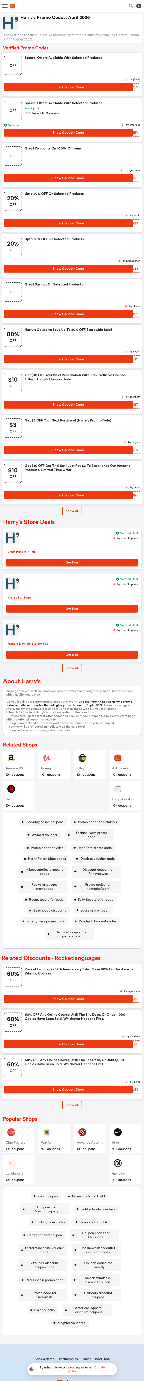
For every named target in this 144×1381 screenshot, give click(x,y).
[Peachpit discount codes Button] (37, 920)
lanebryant (14, 1157)
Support (90, 1332)
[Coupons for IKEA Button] (92, 1201)
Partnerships (68, 1324)
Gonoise (118, 1157)
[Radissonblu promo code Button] (36, 1256)
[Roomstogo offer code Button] (102, 887)
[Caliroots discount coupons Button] (97, 1267)
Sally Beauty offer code (47, 898)
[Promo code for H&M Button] (87, 1180)
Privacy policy (74, 1356)
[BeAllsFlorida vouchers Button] (98, 1191)
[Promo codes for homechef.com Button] (45, 887)
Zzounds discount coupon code (43, 1245)
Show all (72, 1088)
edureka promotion (45, 909)
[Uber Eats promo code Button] (93, 844)
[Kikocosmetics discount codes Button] (69, 865)
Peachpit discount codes (39, 919)
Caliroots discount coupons (99, 1266)
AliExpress (120, 768)
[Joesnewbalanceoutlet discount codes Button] (69, 1234)
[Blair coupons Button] (35, 1278)
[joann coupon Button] (46, 1180)
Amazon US (14, 768)
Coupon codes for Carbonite (96, 1212)
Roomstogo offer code (103, 887)
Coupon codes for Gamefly (102, 1245)
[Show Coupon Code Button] (68, 87)
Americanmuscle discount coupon (97, 1256)
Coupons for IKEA (93, 1201)
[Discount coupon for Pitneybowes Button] (40, 876)
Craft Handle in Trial (22, 551)
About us (54, 1332)
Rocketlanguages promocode (104, 876)
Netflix (11, 799)
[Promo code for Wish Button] (45, 844)
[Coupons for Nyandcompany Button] (45, 1191)
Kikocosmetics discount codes (71, 865)
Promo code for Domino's (97, 822)
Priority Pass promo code (93, 909)
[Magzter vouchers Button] (70, 1288)
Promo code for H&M (88, 1179)
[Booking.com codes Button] (49, 1201)
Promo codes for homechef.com (47, 887)
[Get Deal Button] (72, 562)
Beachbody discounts (96, 898)
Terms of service (95, 1356)
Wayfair (47, 1126)
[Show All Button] (72, 1088)
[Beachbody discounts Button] (94, 898)
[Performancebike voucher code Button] (70, 1223)
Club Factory (15, 1126)
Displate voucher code (97, 854)
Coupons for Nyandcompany (46, 1190)
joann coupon (48, 1179)
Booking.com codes (50, 1201)
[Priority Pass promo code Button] (91, 909)
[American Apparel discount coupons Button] (87, 1278)
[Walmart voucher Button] (43, 833)
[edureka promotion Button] (43, 909)
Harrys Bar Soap (19, 597)
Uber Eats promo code (95, 843)
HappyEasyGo (123, 799)
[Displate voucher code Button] (96, 855)
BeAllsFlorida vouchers (100, 1190)
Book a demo (44, 1324)
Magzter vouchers (71, 1288)
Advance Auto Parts (92, 1126)
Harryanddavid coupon (42, 1212)
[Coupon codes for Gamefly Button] (101, 1245)
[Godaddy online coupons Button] (43, 822)
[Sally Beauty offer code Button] (46, 898)
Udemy (46, 768)
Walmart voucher (44, 833)
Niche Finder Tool (96, 1324)
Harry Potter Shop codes (47, 854)
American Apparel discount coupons (88, 1277)
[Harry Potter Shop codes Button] (45, 855)
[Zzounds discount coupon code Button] (42, 1245)
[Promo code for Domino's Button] (95, 822)
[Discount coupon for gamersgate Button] (96, 920)
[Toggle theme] (138, 6)
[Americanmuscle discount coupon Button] (96, 1256)
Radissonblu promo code (38, 1256)
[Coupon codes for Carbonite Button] (94, 1212)
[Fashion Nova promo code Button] (90, 833)
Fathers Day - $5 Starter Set (28, 643)
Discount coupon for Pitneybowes (42, 876)
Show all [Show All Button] (72, 511)
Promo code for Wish (47, 843)
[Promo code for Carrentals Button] (41, 1267)
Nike (115, 1126)
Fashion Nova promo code (91, 833)
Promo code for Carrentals (43, 1266)
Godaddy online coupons (45, 822)
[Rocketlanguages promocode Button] (103, 876)
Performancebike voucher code (71, 1223)
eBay (80, 768)
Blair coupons (36, 1277)
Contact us (72, 1332)
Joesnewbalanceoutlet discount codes (71, 1234)
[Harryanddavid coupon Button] (41, 1212)
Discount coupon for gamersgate (97, 919)
